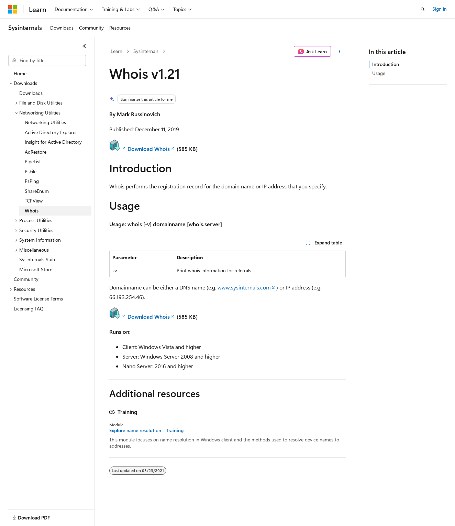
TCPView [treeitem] (34, 200)
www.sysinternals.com (244, 287)
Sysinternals (145, 51)
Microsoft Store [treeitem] (35, 269)
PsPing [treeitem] (32, 181)
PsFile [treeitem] (30, 171)
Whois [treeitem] (31, 210)
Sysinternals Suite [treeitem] (37, 259)
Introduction (385, 64)
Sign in (439, 9)
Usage (378, 73)
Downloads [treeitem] (31, 93)
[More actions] (340, 51)
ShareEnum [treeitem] (37, 191)
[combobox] (47, 60)
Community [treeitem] (26, 279)
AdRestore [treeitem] (35, 152)
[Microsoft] (12, 9)
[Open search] (423, 9)
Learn (116, 51)
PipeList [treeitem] (33, 161)
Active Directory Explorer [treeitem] (51, 132)
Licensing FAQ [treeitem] (29, 308)
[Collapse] (84, 46)
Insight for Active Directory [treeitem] (53, 142)
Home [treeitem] (20, 73)
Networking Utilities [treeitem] (45, 122)
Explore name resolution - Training (146, 430)
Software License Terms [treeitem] (38, 298)
